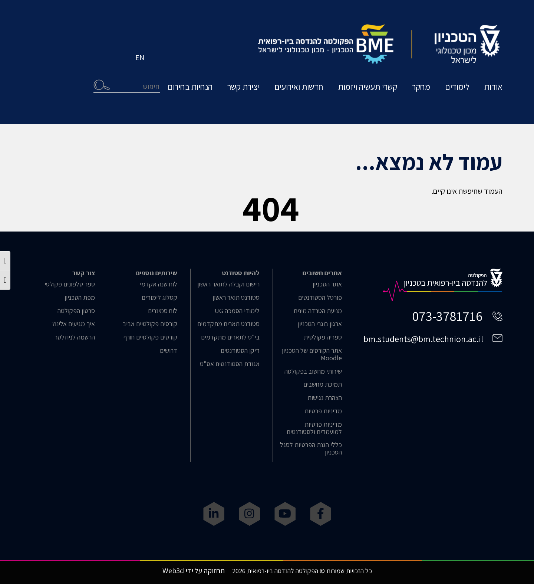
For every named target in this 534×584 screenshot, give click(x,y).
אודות (493, 86)
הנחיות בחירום (190, 86)
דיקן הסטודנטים (240, 350)
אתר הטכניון (327, 284)
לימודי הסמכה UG (237, 311)
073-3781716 (447, 316)
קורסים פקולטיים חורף (150, 337)
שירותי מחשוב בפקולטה (313, 371)
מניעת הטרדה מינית (317, 311)
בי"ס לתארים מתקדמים (230, 337)
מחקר (421, 86)
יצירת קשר (243, 86)
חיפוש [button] (101, 84)
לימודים (457, 86)
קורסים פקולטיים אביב (150, 324)
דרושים (168, 350)
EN (139, 57)
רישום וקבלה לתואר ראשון (228, 284)
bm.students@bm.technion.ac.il (423, 339)
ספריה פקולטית (323, 337)
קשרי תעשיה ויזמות (367, 86)
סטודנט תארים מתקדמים (228, 324)
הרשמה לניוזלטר (75, 337)
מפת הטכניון (80, 297)
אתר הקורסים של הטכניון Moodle (312, 354)
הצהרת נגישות (324, 397)
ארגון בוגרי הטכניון (320, 324)
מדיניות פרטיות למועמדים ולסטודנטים (314, 428)
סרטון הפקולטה (76, 311)
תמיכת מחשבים (322, 384)
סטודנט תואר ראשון (236, 297)
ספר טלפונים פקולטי (69, 284)
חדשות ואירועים (298, 86)
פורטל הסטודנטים (320, 297)
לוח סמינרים (162, 311)
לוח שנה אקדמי (158, 284)
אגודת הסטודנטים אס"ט (230, 364)
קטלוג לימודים (159, 297)
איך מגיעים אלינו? (73, 324)
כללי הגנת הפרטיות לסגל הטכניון (311, 448)
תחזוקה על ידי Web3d (193, 570)
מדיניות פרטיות (323, 411)
